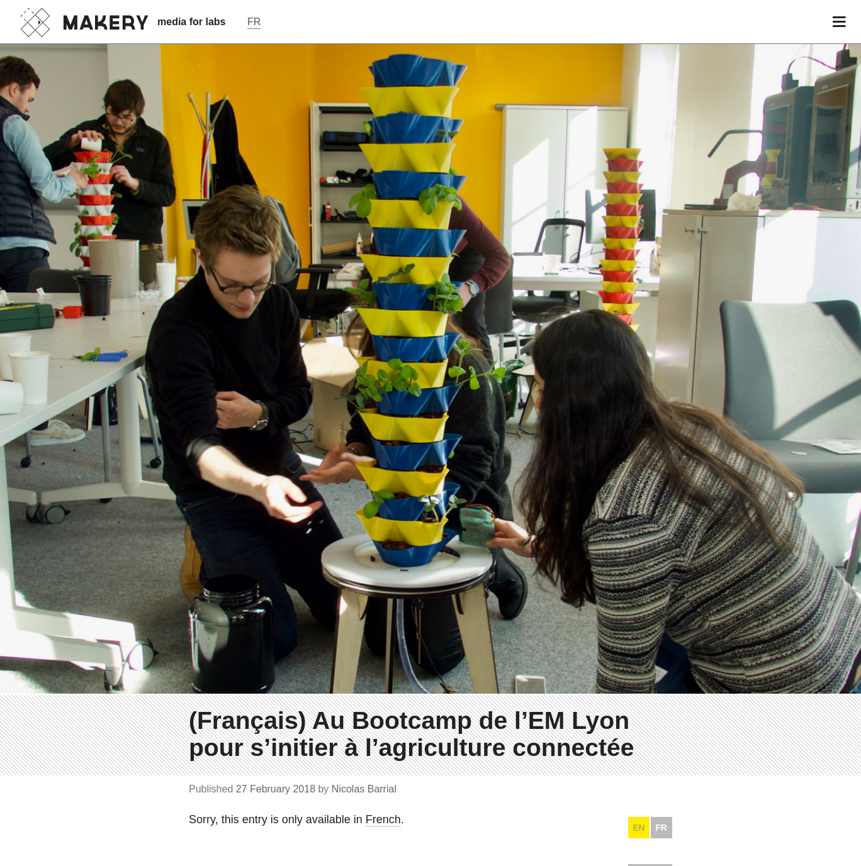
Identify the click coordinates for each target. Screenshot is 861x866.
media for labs (191, 21)
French (383, 819)
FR (661, 828)
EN (638, 828)
